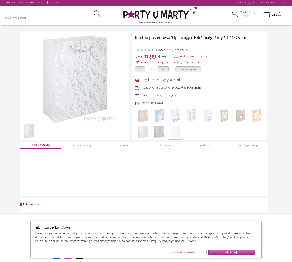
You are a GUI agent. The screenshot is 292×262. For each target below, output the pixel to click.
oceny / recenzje (82, 145)
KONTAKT (54, 2)
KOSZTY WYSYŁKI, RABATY (32, 2)
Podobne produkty (33, 204)
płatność (205, 145)
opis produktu (41, 145)
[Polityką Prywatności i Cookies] (177, 241)
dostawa (164, 145)
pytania (123, 145)
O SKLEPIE (10, 2)
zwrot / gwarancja (247, 145)
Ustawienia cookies (183, 252)
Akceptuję (231, 252)
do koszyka (188, 69)
